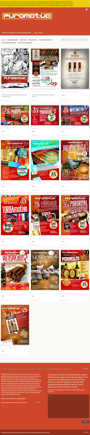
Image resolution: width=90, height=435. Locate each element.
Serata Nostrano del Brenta (39, 92)
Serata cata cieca (32, 40)
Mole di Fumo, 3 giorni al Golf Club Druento (14, 92)
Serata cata (23, 40)
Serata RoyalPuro (66, 238)
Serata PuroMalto (67, 293)
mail (68, 406)
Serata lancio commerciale (25, 42)
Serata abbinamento (13, 40)
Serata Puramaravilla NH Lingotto (71, 183)
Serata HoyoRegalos (37, 238)
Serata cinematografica (45, 40)
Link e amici (38, 32)
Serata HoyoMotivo (37, 293)
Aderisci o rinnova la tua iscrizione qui (16, 32)
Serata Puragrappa (7, 183)
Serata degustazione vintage (9, 42)
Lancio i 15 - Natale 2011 (9, 348)
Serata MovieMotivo (67, 128)
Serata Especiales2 (7, 293)
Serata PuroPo (6, 128)
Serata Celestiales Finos (38, 183)
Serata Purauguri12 (37, 128)
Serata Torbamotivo (7, 238)
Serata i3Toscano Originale (69, 92)
